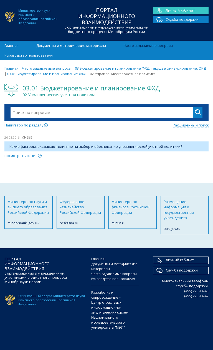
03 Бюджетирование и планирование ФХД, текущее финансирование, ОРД (140, 68)
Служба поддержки (176, 19)
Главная (11, 45)
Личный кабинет (174, 10)
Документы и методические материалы (71, 45)
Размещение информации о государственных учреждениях (185, 215)
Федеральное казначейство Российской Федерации (81, 212)
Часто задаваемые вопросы (148, 45)
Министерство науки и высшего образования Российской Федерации (28, 212)
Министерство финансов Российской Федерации (132, 212)
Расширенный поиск (191, 125)
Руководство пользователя (28, 55)
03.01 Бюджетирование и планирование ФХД (46, 73)
